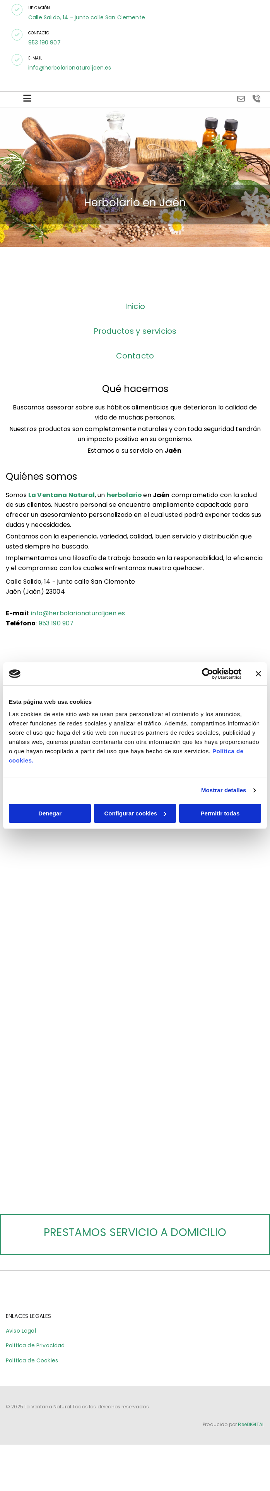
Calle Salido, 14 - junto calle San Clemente (86, 17)
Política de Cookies (32, 1370)
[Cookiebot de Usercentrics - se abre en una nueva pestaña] (207, 673)
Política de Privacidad (35, 1355)
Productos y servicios (135, 331)
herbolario (124, 495)
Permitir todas (219, 813)
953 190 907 (44, 42)
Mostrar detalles (223, 790)
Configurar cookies (135, 813)
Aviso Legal (21, 1340)
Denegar (50, 813)
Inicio (135, 306)
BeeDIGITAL (251, 1433)
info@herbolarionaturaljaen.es (69, 67)
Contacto (135, 355)
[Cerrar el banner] (258, 673)
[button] (17, 9)
